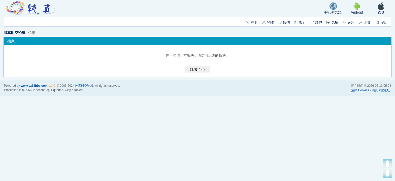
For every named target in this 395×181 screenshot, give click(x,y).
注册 (252, 22)
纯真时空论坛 (14, 33)
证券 (365, 22)
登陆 (268, 22)
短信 (284, 22)
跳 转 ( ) (197, 69)
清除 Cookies (360, 90)
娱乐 (348, 22)
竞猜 (332, 22)
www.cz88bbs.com (34, 85)
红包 (316, 22)
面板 (381, 22)
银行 (300, 22)
